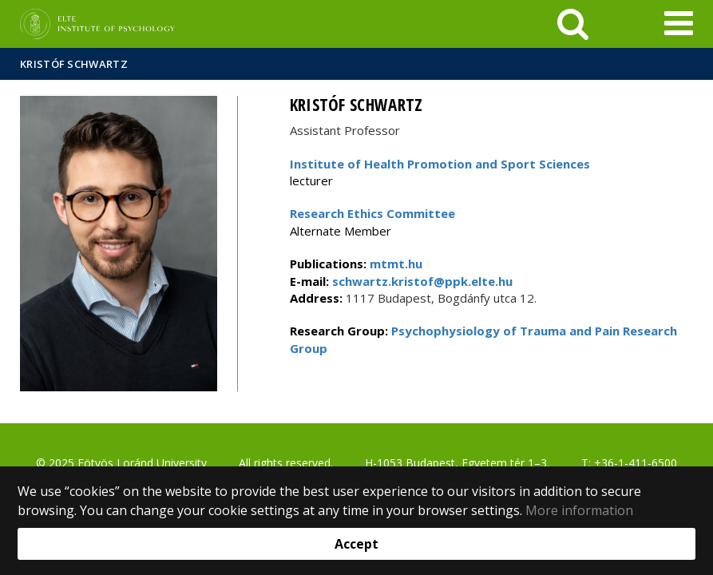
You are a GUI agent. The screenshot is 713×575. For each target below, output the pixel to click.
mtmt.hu (396, 264)
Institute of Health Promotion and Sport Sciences (440, 164)
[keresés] (572, 24)
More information (579, 510)
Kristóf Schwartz (74, 64)
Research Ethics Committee (372, 213)
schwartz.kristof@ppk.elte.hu (421, 281)
